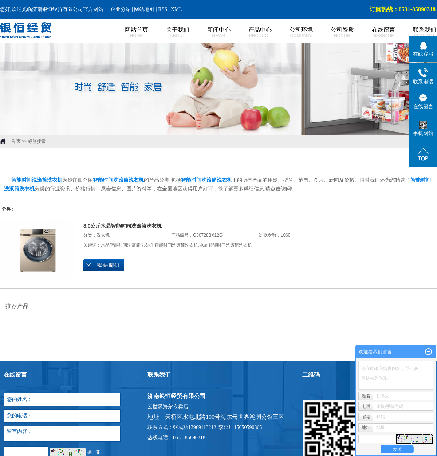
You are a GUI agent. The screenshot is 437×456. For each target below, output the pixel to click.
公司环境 (293, 33)
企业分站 (120, 9)
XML (176, 9)
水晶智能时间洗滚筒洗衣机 (127, 245)
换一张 (94, 452)
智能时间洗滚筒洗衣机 (176, 245)
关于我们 (169, 33)
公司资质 (334, 33)
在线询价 (103, 265)
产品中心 (251, 33)
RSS (162, 9)
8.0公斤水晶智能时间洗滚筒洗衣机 (122, 226)
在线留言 (375, 33)
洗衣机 (103, 235)
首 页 (16, 141)
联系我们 (416, 33)
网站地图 (145, 9)
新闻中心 (210, 33)
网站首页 (128, 33)
